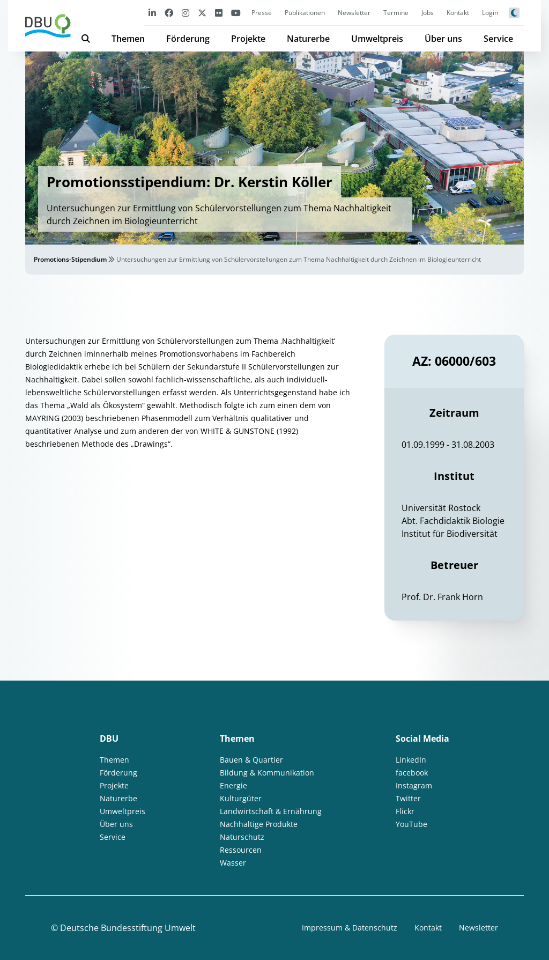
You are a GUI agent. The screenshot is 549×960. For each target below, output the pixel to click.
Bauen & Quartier (251, 760)
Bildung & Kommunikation (267, 772)
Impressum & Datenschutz (349, 927)
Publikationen (305, 12)
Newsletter (354, 12)
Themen (128, 39)
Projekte (248, 39)
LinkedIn (411, 760)
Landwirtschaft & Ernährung (271, 811)
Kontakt (458, 12)
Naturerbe (308, 39)
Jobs (427, 12)
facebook (412, 772)
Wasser (233, 863)
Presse (261, 12)
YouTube (411, 824)
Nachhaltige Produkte (259, 824)
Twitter (408, 798)
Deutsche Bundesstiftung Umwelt (128, 928)
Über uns (443, 39)
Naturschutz (242, 837)
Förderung (188, 39)
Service (498, 39)
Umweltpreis (377, 39)
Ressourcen (241, 850)
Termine (396, 12)
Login (490, 12)
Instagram (414, 785)
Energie (233, 785)
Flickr (405, 811)
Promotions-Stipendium (70, 259)
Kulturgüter (241, 798)
